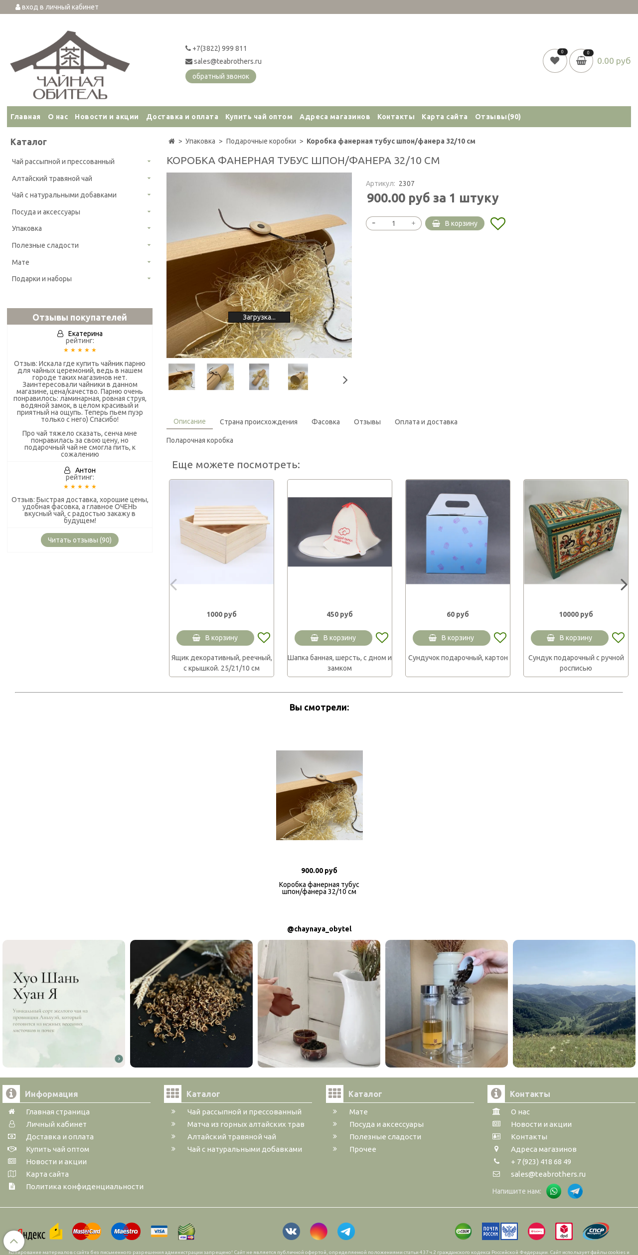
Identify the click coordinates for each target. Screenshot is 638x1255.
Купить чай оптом (259, 117)
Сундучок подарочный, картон (458, 658)
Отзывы (498, 117)
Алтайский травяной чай (52, 178)
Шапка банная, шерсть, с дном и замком (340, 663)
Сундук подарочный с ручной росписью (576, 663)
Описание (189, 421)
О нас (58, 117)
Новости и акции (107, 117)
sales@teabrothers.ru (223, 61)
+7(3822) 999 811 (216, 48)
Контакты (396, 117)
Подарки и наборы (42, 279)
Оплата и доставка (426, 422)
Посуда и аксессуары (46, 212)
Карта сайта (445, 117)
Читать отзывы (80, 540)
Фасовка (326, 422)
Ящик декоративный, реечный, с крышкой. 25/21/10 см (221, 663)
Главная (25, 117)
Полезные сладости (45, 245)
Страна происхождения (259, 422)
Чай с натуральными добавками (64, 195)
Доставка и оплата (182, 117)
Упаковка (27, 228)
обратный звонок (220, 76)
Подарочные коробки (261, 141)
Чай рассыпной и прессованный (63, 162)
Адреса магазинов (335, 117)
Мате (20, 262)
